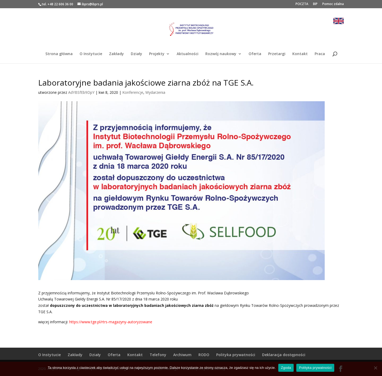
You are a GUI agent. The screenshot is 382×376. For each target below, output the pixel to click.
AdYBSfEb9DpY (81, 92)
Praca (320, 54)
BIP (315, 4)
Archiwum (182, 354)
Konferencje (132, 92)
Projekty (156, 54)
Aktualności (187, 54)
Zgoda (286, 368)
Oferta (255, 54)
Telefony (158, 354)
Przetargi (276, 54)
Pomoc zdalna (333, 4)
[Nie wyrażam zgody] (375, 367)
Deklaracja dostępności (283, 354)
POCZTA (302, 4)
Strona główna (59, 54)
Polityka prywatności (235, 354)
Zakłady (116, 54)
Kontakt (300, 54)
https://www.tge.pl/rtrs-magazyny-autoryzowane (110, 321)
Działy (136, 54)
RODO (203, 354)
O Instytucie (91, 54)
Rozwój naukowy (220, 54)
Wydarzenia (155, 92)
